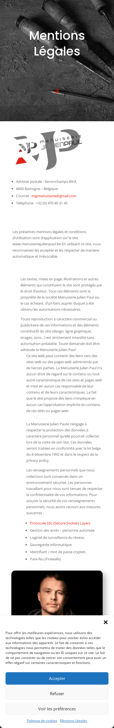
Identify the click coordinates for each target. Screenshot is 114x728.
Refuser (57, 693)
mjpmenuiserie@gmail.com (54, 195)
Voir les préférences (57, 708)
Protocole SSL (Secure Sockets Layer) (60, 523)
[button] (105, 622)
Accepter (57, 678)
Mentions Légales (73, 720)
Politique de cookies (42, 720)
